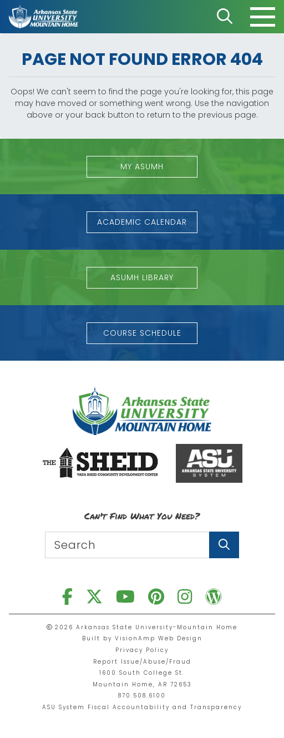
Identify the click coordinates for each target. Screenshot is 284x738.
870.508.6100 (142, 695)
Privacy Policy (142, 650)
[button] (142, 167)
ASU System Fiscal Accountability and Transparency (142, 707)
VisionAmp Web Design (158, 638)
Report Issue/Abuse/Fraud (142, 662)
